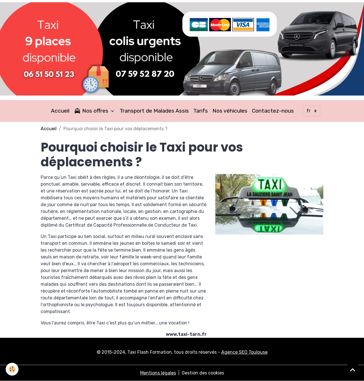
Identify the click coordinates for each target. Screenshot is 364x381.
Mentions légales (158, 373)
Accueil (60, 110)
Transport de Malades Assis (154, 110)
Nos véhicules (229, 110)
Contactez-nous (273, 110)
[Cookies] (12, 369)
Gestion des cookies (203, 373)
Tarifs (200, 110)
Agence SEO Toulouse (244, 352)
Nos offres (92, 110)
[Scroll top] (353, 370)
